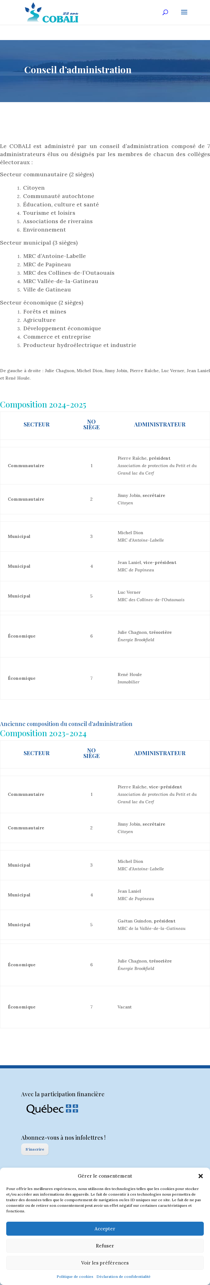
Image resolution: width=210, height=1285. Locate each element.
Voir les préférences (105, 1263)
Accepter (105, 1229)
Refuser (105, 1246)
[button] (201, 1176)
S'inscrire (35, 1149)
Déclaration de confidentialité (123, 1276)
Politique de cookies (75, 1276)
